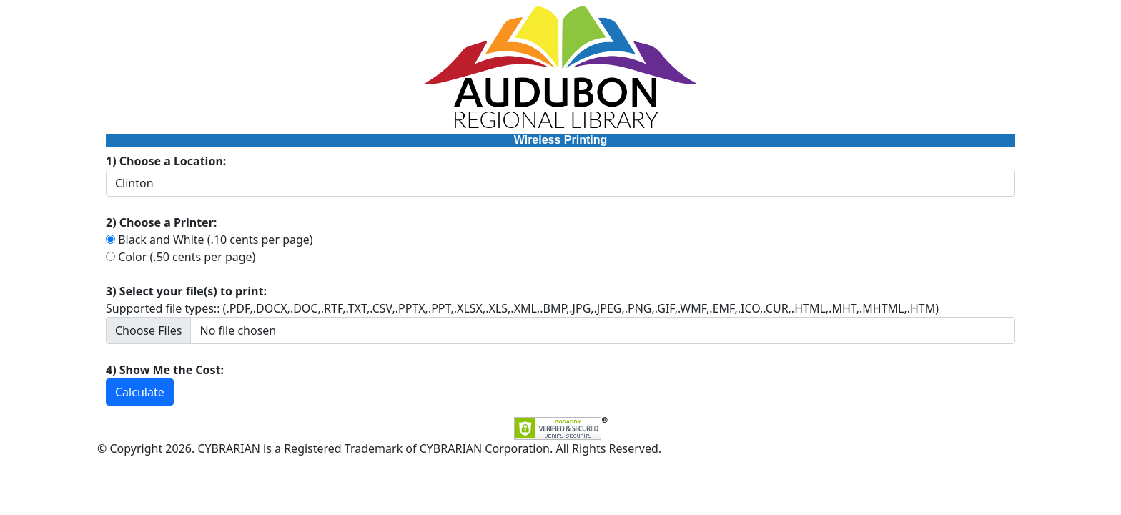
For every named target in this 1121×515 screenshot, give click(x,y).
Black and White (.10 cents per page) (215, 239)
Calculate (139, 392)
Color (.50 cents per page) (186, 257)
